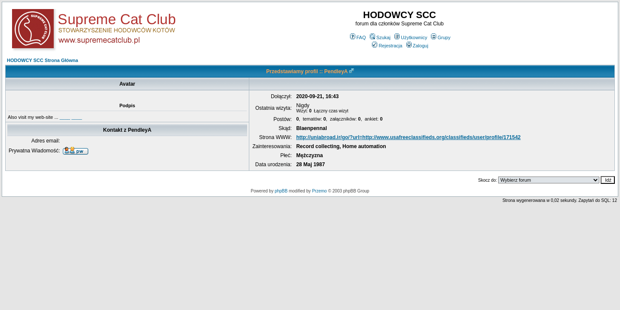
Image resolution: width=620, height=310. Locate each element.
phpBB (281, 191)
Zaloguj (417, 45)
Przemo (319, 191)
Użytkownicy (410, 37)
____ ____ (70, 117)
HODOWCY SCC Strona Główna (42, 60)
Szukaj (380, 37)
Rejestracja (387, 45)
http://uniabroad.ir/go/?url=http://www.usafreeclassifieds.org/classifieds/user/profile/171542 (408, 137)
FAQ (358, 37)
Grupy (440, 37)
